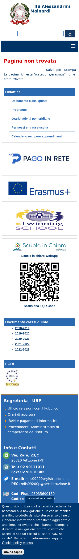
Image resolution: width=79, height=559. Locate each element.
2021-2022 (22, 344)
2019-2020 (22, 333)
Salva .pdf (53, 69)
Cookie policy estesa (17, 547)
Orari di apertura (22, 414)
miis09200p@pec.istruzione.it (45, 484)
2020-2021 (22, 338)
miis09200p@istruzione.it (46, 479)
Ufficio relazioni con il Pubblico (33, 408)
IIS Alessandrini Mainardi (50, 8)
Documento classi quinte (29, 101)
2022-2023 (22, 349)
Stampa (70, 69)
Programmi (20, 109)
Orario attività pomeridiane (31, 118)
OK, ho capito (13, 556)
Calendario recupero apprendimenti (37, 136)
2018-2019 (22, 328)
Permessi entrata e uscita (30, 127)
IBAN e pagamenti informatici (32, 421)
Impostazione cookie (39, 502)
